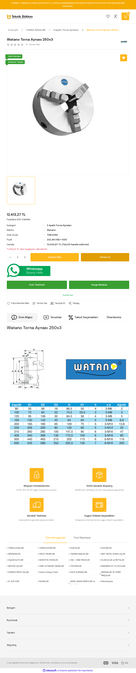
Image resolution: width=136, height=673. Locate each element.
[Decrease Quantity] (9, 257)
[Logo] (20, 16)
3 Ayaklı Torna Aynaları (60, 225)
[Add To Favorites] (123, 57)
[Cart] (125, 16)
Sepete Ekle (55, 257)
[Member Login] (116, 16)
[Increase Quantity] (26, 257)
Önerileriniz (114, 317)
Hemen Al (105, 257)
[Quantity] (17, 257)
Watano (51, 230)
